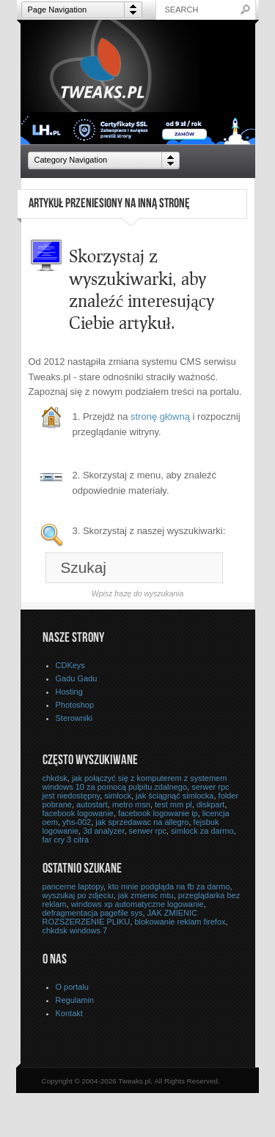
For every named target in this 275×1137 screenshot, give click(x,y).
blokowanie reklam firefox (179, 921)
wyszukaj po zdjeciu (78, 895)
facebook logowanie (78, 813)
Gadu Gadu (77, 678)
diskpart (211, 804)
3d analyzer (103, 830)
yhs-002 (76, 822)
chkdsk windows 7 (75, 930)
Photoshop (75, 704)
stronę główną (160, 416)
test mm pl (173, 804)
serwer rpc (147, 830)
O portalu (72, 986)
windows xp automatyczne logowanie (137, 904)
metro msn (131, 804)
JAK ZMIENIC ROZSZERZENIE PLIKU (120, 917)
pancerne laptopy (73, 886)
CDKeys (70, 665)
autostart (92, 804)
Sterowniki (74, 718)
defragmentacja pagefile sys (93, 912)
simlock (117, 795)
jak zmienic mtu (146, 895)
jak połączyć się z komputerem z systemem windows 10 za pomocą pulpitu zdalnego (135, 782)
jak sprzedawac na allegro (141, 822)
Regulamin (75, 1000)
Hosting (69, 691)
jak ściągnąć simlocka (174, 795)
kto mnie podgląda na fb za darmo (169, 886)
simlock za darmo (202, 830)
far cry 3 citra (66, 839)
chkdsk (55, 778)
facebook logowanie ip (158, 813)
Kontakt (69, 1013)
